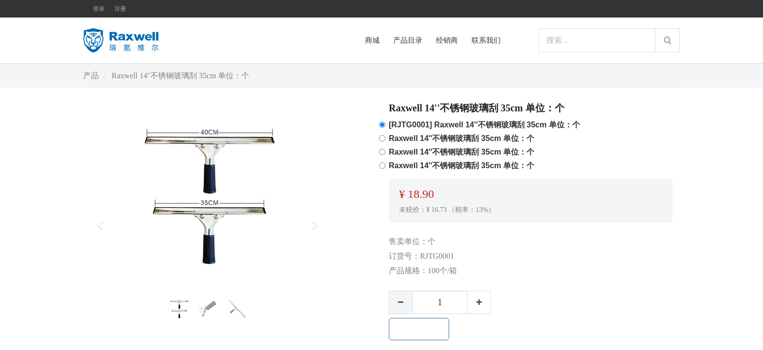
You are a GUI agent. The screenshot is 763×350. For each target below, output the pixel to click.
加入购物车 (419, 329)
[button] (103, 220)
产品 (91, 75)
